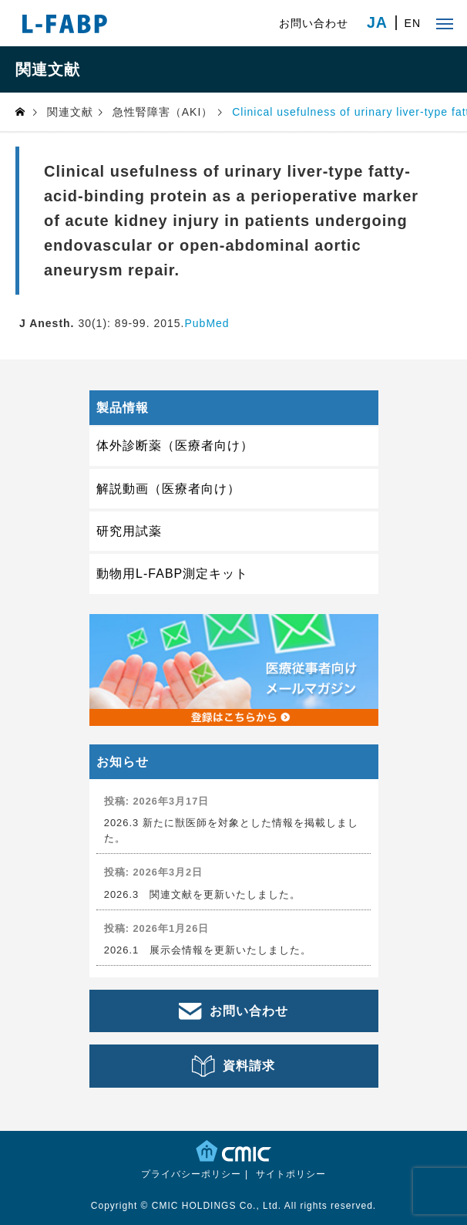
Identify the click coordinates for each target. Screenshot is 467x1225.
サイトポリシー (291, 1174)
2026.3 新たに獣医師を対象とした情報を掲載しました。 (231, 830)
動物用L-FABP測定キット (172, 573)
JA (377, 23)
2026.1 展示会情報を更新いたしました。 (208, 950)
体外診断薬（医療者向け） (175, 445)
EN (413, 23)
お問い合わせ (313, 23)
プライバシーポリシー (191, 1174)
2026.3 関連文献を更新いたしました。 (202, 894)
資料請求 (249, 1065)
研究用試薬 (129, 531)
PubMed (206, 323)
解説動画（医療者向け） (168, 488)
